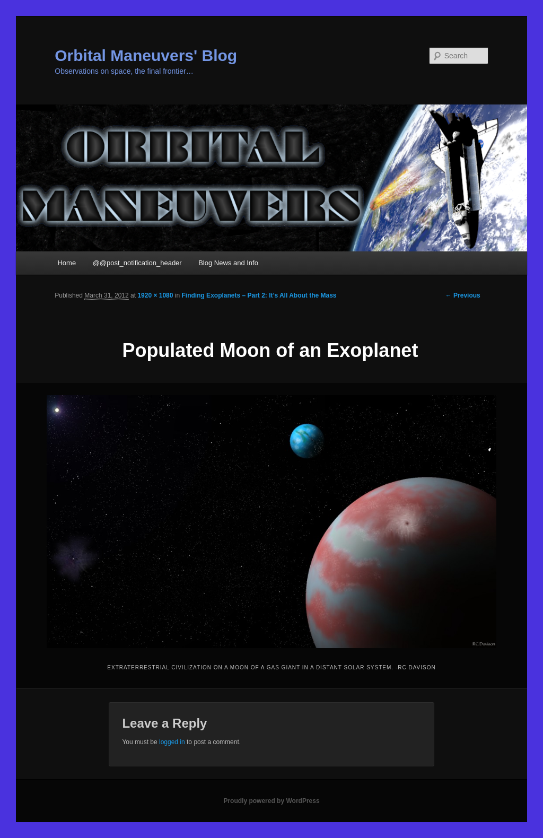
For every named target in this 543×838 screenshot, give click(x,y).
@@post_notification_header (137, 263)
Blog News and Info (228, 263)
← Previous (462, 295)
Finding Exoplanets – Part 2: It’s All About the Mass (258, 295)
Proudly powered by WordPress (271, 801)
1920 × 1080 (155, 295)
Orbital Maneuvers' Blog (146, 55)
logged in (172, 742)
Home (66, 263)
